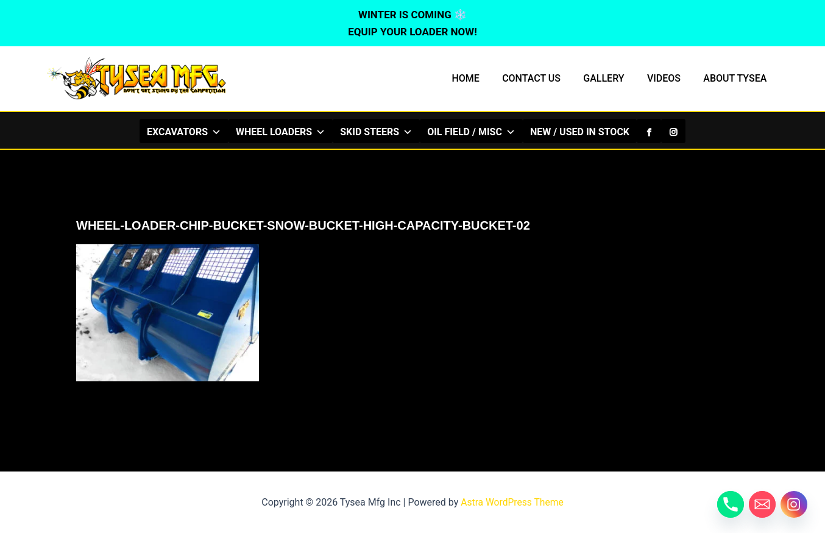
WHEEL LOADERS (280, 131)
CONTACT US (543, 78)
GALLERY (612, 78)
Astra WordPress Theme (511, 502)
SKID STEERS (376, 131)
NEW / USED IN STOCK (579, 132)
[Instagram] (673, 131)
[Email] (762, 504)
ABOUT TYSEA (736, 78)
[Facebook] (649, 131)
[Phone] (730, 504)
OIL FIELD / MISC (471, 131)
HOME (480, 78)
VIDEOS (668, 78)
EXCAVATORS (184, 131)
